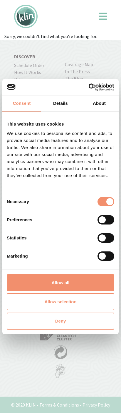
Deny (60, 320)
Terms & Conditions (59, 405)
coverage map (79, 64)
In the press (77, 71)
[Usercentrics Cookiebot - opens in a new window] (88, 87)
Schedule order (29, 65)
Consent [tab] (22, 103)
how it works (27, 72)
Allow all (61, 282)
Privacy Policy (96, 405)
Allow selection (60, 301)
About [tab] (99, 103)
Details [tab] (60, 103)
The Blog (74, 78)
